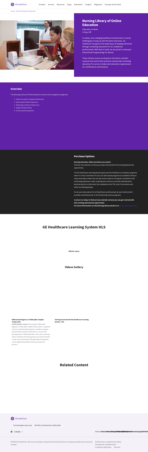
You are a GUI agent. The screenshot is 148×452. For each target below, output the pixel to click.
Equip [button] (69, 4)
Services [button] (51, 4)
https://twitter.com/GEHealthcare (107, 431)
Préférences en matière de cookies (108, 442)
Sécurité (117, 447)
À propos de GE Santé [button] (113, 4)
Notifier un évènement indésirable (48, 425)
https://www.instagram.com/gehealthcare (101, 431)
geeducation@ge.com (127, 206)
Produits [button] (42, 4)
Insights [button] (88, 4)
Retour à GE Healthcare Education (26, 11)
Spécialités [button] (78, 4)
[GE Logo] (19, 4)
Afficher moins (74, 251)
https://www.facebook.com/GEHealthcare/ (96, 431)
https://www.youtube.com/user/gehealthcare (117, 431)
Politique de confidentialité (105, 444)
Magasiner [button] (98, 4)
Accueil (13, 11)
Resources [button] (61, 4)
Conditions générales (103, 447)
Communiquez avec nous (22, 425)
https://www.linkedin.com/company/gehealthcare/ (112, 431)
